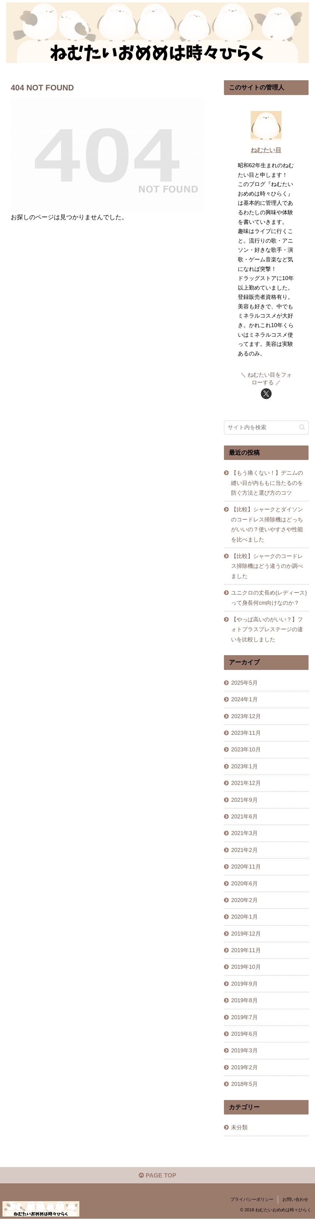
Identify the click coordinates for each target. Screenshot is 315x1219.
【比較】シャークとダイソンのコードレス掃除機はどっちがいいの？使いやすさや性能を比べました (267, 524)
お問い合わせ (295, 1199)
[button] (302, 427)
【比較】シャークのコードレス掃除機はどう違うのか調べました (267, 566)
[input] (266, 427)
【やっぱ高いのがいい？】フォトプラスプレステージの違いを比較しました (267, 629)
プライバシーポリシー (251, 1199)
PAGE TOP (157, 1176)
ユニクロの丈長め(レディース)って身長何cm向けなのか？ (269, 598)
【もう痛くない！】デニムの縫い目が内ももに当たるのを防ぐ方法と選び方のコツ (267, 483)
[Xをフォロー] (266, 393)
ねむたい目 (266, 150)
